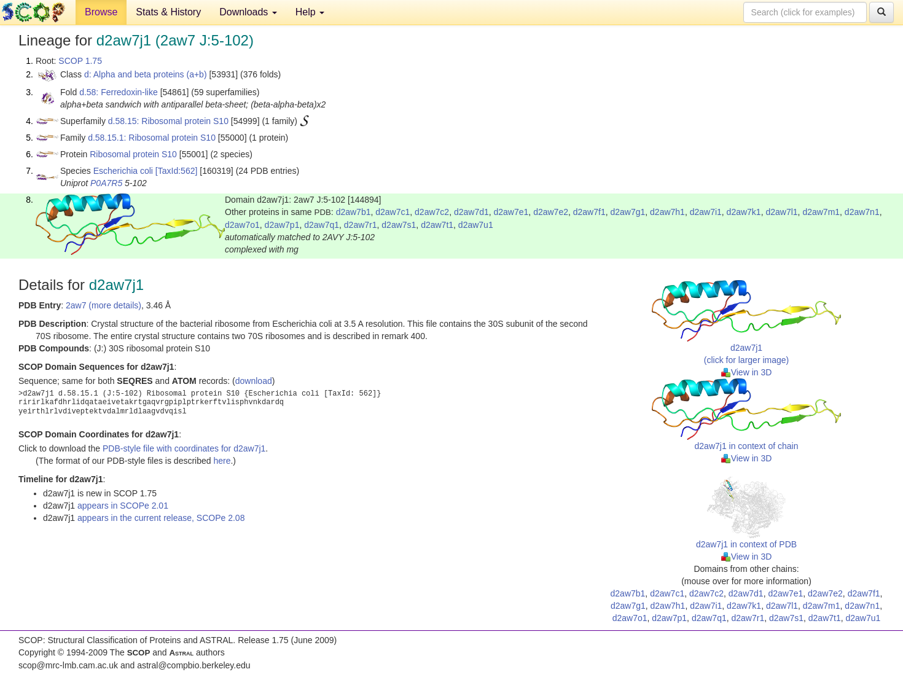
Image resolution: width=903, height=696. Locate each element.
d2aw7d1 (471, 212)
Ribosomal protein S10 (133, 154)
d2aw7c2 (432, 212)
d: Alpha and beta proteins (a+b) (145, 74)
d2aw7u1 (475, 225)
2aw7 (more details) (103, 305)
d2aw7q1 (321, 225)
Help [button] (309, 12)
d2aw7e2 (550, 212)
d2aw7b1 (353, 212)
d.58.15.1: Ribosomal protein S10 (152, 138)
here (221, 461)
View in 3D (746, 372)
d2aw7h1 (667, 212)
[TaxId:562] (176, 171)
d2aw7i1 (706, 212)
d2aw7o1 (242, 225)
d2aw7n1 (862, 212)
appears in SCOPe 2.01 (122, 505)
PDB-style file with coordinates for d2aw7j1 (184, 448)
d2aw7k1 (744, 212)
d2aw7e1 (511, 212)
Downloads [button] (248, 12)
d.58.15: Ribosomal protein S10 (168, 121)
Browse (101, 12)
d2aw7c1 (392, 212)
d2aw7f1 (589, 212)
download (253, 381)
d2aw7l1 (781, 212)
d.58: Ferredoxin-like (118, 92)
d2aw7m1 (821, 212)
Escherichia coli (123, 171)
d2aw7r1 (360, 225)
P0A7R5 (106, 183)
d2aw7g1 (627, 212)
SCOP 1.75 (80, 61)
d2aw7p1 (282, 225)
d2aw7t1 (437, 225)
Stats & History (168, 12)
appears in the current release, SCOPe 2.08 (160, 518)
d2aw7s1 (398, 225)
